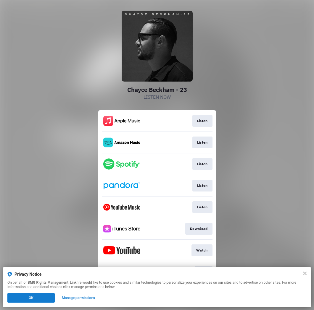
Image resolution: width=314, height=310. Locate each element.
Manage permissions (78, 298)
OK (31, 298)
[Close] (305, 273)
